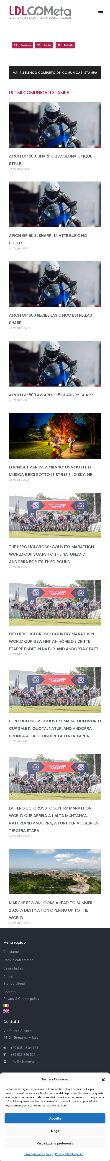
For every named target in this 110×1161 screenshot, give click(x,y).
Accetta (55, 1118)
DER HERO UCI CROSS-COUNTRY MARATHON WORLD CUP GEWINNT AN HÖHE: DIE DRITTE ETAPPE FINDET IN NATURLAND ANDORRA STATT (53, 641)
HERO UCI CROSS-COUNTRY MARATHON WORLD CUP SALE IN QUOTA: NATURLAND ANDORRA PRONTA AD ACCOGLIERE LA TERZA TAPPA (55, 728)
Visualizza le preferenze (55, 1143)
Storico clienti (14, 984)
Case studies (13, 968)
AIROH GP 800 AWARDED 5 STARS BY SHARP (51, 395)
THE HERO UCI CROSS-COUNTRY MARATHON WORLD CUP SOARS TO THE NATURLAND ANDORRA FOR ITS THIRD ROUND (51, 554)
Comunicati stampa (18, 960)
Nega (55, 1131)
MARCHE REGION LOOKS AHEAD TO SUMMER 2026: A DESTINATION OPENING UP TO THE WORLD (50, 910)
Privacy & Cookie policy (38, 1154)
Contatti (9, 992)
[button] (103, 1079)
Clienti (8, 977)
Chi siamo (11, 952)
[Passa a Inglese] (55, 1011)
